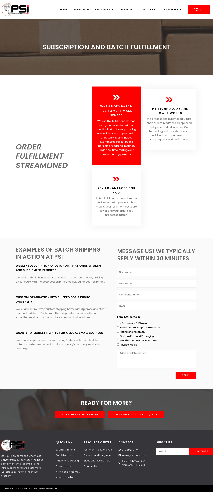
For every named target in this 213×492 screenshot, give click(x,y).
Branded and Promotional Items (139, 340)
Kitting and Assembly (132, 331)
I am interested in (128, 317)
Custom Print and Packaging (137, 336)
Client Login (147, 9)
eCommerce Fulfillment (134, 323)
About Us (125, 9)
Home (63, 9)
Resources (104, 9)
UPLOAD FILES (171, 9)
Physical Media (128, 344)
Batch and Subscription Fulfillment (140, 327)
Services (81, 9)
